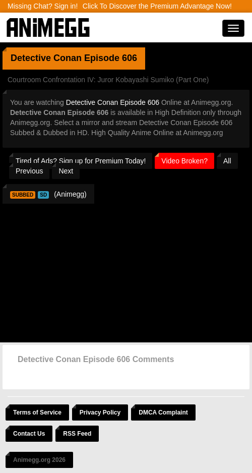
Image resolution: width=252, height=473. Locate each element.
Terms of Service (37, 412)
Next (65, 171)
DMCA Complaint (163, 412)
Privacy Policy (100, 412)
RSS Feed (77, 433)
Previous (29, 171)
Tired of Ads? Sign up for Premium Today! (81, 161)
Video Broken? (184, 161)
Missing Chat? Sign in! (43, 6)
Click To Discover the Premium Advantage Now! (157, 6)
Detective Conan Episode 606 (112, 102)
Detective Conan (46, 58)
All (227, 161)
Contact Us (29, 433)
